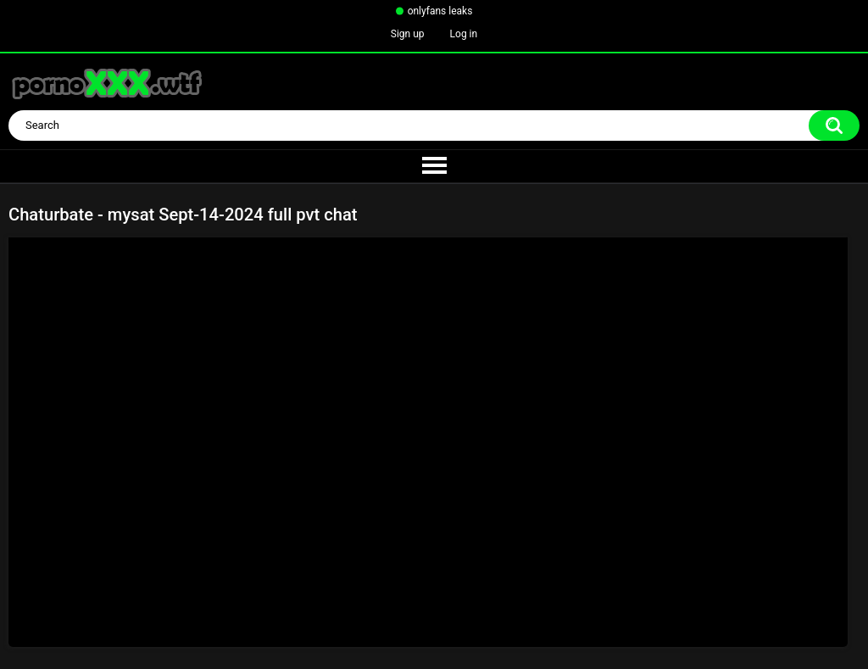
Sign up (408, 34)
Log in (464, 34)
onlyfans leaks (440, 11)
